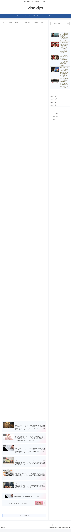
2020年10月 (53, 102)
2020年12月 (53, 96)
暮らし (55, 119)
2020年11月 (53, 99)
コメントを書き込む (24, 518)
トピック (55, 116)
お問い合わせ (66, 527)
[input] (59, 23)
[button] (68, 23)
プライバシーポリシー (57, 527)
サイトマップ (48, 527)
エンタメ (55, 113)
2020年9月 (53, 105)
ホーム (41, 527)
